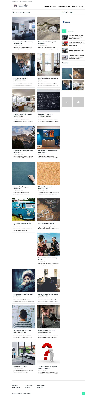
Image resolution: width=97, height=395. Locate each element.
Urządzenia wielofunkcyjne (50, 6)
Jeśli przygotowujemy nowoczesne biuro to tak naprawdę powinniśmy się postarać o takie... (77, 44)
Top (64, 31)
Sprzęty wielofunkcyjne (20, 366)
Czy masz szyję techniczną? (46, 223)
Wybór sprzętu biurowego (64, 6)
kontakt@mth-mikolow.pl (26, 1)
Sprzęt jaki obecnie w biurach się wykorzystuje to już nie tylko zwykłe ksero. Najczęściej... (76, 50)
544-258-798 (15, 1)
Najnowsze (70, 31)
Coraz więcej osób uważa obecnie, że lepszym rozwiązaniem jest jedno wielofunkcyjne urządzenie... (76, 57)
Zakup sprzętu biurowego (77, 6)
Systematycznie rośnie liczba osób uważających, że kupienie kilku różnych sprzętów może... (76, 37)
